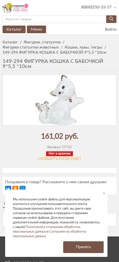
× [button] (104, 193)
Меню (36, 29)
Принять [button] (83, 247)
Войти (107, 29)
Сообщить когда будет (59, 159)
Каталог (14, 29)
